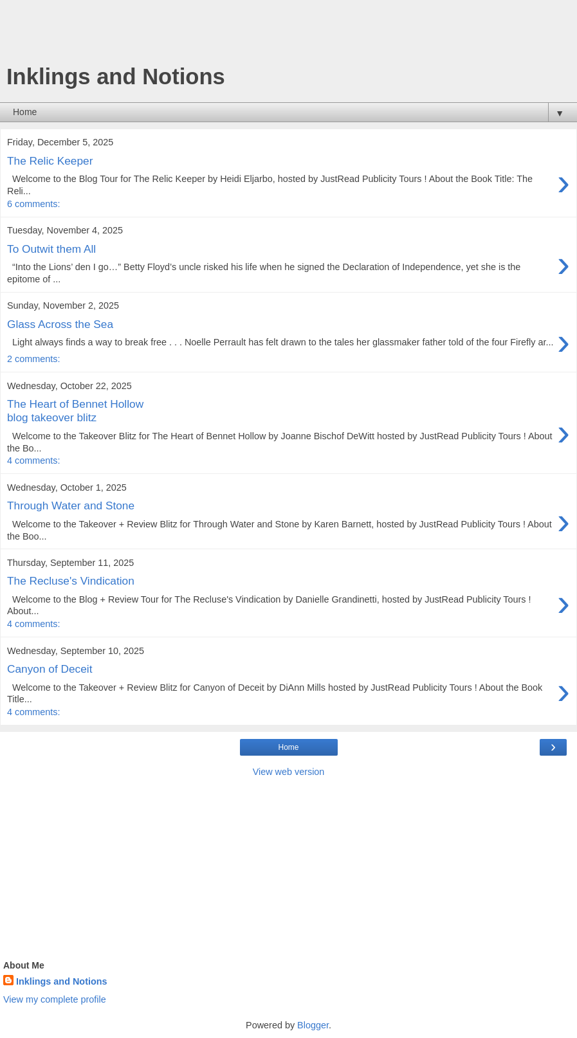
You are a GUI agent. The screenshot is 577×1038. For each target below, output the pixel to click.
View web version (289, 772)
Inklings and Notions (61, 981)
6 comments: (33, 204)
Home (288, 747)
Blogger (313, 1025)
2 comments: (33, 359)
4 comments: (33, 460)
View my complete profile (54, 999)
